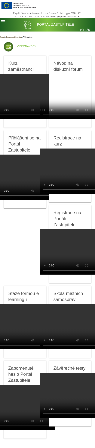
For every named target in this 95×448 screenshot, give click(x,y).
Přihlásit (86, 30)
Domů (2, 37)
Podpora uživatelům (14, 37)
